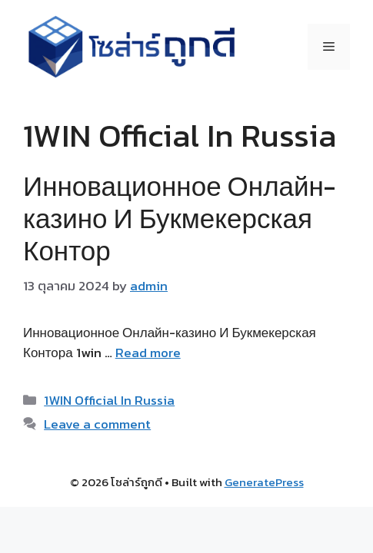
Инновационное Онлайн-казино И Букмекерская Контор (179, 218)
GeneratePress (264, 482)
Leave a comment (97, 424)
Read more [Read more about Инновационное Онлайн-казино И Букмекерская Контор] (148, 353)
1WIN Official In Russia (109, 400)
